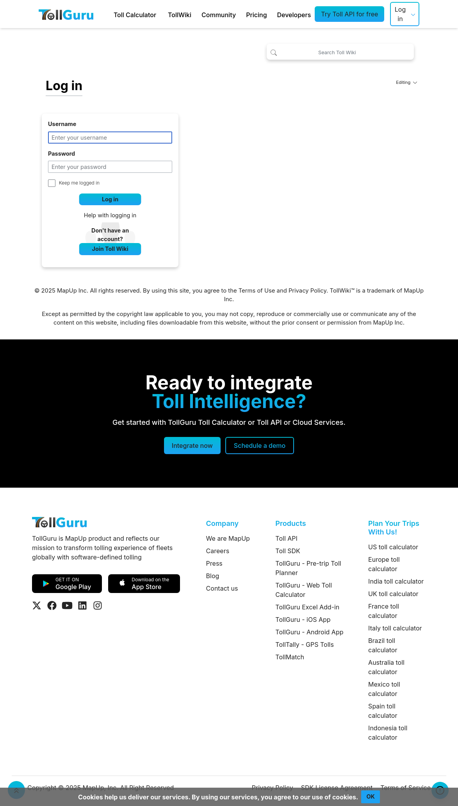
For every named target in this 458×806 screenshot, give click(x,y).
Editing (406, 82)
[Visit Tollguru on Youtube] (67, 605)
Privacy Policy (307, 290)
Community (218, 15)
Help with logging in (110, 215)
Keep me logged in (79, 183)
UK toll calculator (393, 594)
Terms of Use (257, 290)
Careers (218, 551)
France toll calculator (383, 611)
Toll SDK (287, 551)
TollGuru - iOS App (302, 619)
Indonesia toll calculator (387, 732)
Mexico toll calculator (384, 689)
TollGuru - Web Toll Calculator (303, 589)
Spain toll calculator (382, 710)
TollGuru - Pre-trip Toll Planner (308, 568)
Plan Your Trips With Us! (393, 527)
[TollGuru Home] (66, 14)
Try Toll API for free (349, 14)
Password (61, 153)
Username (62, 124)
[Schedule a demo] (259, 445)
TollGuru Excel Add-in (307, 607)
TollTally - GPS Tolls (304, 644)
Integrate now (192, 445)
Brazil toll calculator (382, 645)
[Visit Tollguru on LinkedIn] (82, 605)
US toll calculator (393, 547)
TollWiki (179, 15)
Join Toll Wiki (110, 248)
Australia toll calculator (386, 667)
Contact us (222, 588)
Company (222, 523)
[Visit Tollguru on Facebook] (52, 605)
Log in (400, 14)
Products (290, 523)
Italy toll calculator (395, 628)
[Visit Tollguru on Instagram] (97, 605)
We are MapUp (228, 538)
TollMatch (289, 657)
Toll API (286, 538)
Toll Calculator (135, 15)
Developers (294, 15)
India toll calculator (396, 581)
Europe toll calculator (383, 564)
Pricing (256, 15)
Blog (212, 576)
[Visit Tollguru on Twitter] (36, 605)
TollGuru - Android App (309, 632)
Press (214, 563)
